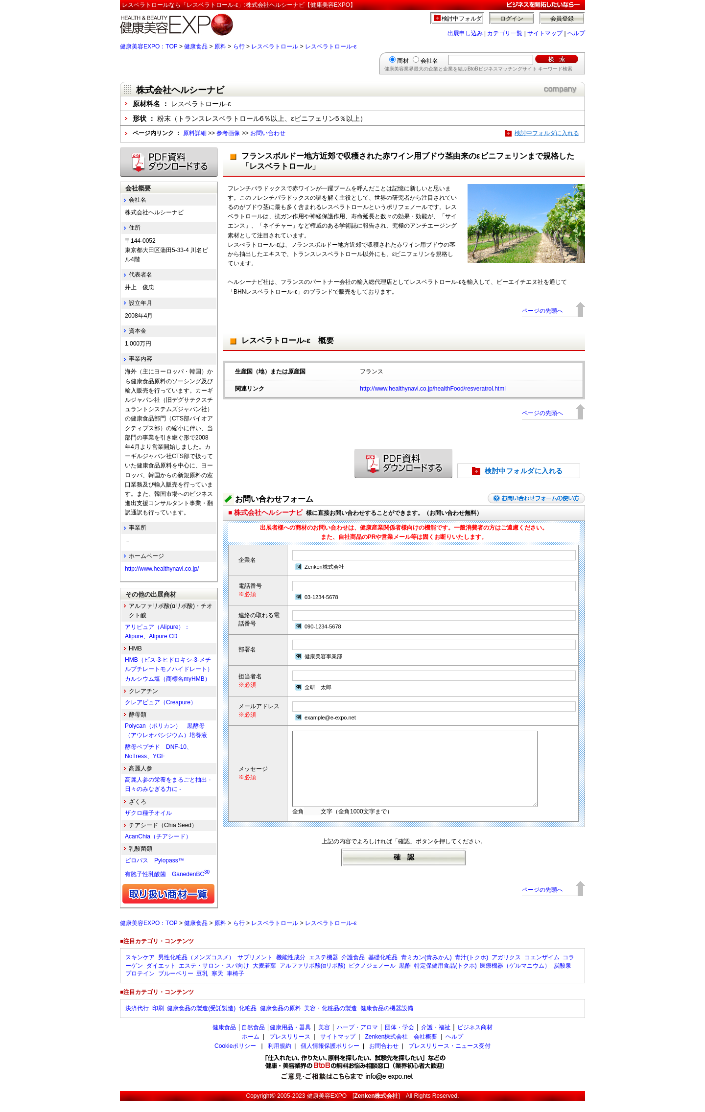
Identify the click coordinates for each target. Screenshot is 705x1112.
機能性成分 (291, 968)
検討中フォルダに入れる (547, 133)
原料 (220, 46)
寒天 (217, 984)
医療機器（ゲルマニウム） (515, 976)
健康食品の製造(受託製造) (201, 1019)
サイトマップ (545, 33)
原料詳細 (195, 133)
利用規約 (279, 1057)
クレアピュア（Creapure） (160, 702)
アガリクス (506, 968)
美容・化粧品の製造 (330, 1019)
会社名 (429, 60)
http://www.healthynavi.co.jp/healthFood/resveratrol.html (432, 388)
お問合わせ (384, 1057)
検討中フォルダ (462, 18)
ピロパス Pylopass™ (154, 860)
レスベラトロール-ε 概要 (287, 340)
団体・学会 (399, 1038)
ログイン (511, 18)
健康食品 (196, 46)
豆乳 (202, 984)
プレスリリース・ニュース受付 (449, 1057)
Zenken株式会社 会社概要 (401, 1047)
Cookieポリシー (235, 1057)
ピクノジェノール (372, 976)
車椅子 (235, 984)
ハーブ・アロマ (357, 1038)
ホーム (250, 1047)
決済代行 (137, 1019)
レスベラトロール (274, 46)
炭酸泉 (562, 976)
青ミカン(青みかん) (426, 968)
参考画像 (228, 133)
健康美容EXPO (327, 1107)
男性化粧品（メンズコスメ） (196, 968)
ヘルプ (576, 33)
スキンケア (140, 968)
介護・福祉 (435, 1038)
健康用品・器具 (290, 1038)
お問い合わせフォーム (274, 499)
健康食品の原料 (280, 1019)
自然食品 (253, 1038)
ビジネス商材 (475, 1038)
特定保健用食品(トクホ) (445, 976)
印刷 (158, 1019)
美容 (324, 1038)
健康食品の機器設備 (386, 1019)
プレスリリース (289, 1047)
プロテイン (140, 984)
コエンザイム (542, 968)
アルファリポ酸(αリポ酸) (313, 976)
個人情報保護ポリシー (330, 1057)
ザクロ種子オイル (148, 813)
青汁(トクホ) (471, 968)
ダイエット (161, 976)
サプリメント (255, 968)
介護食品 (353, 968)
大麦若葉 (264, 976)
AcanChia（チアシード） (158, 836)
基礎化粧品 (383, 968)
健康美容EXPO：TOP (149, 46)
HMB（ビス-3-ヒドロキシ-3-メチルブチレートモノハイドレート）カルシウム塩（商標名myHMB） (169, 669)
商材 (403, 60)
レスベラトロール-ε (330, 46)
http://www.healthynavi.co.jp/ (162, 568)
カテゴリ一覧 (504, 33)
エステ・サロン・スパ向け (214, 976)
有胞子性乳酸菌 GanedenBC (167, 874)
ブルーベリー (175, 984)
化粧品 (248, 1019)
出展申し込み (465, 33)
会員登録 (562, 18)
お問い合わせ (267, 133)
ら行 (239, 46)
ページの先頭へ (542, 310)
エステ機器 (323, 968)
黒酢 (405, 976)
